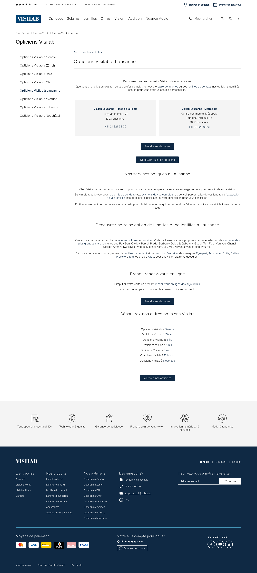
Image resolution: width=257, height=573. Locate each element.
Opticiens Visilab (40, 33)
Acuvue (212, 253)
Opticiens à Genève (94, 479)
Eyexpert (201, 253)
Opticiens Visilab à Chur (36, 82)
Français (204, 462)
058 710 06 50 (133, 486)
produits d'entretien (166, 253)
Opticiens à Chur (92, 495)
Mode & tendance (222, 426)
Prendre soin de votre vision (147, 426)
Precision (121, 257)
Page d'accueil (22, 33)
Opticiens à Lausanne (95, 501)
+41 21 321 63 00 (115, 126)
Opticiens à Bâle (92, 490)
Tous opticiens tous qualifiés (34, 426)
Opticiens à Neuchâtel (95, 518)
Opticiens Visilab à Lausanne (40, 90)
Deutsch (221, 462)
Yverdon (169, 350)
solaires (147, 240)
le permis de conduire (122, 194)
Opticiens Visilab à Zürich (37, 65)
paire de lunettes (168, 86)
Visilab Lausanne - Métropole (199, 109)
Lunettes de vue (54, 479)
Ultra (151, 257)
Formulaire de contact (133, 480)
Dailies (235, 253)
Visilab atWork (23, 484)
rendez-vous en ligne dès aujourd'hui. (178, 284)
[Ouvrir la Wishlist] (231, 18)
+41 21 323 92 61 (199, 127)
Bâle (169, 340)
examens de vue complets (157, 194)
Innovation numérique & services (184, 428)
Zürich (169, 334)
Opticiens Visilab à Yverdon (39, 99)
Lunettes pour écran (57, 495)
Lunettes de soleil (55, 484)
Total (132, 257)
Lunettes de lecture (56, 501)
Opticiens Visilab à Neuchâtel (40, 116)
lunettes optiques (128, 240)
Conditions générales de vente (51, 565)
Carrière (20, 495)
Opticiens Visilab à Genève (38, 57)
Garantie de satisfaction (109, 426)
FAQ (127, 499)
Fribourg (169, 355)
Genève (169, 329)
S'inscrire (230, 481)
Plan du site (76, 565)
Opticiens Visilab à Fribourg (39, 107)
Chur (169, 345)
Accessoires (52, 507)
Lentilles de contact (56, 490)
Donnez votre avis (132, 548)
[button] (222, 18)
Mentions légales (23, 565)
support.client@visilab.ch (138, 493)
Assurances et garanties (59, 512)
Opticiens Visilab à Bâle (36, 74)
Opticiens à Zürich (93, 484)
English (236, 462)
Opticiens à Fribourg (94, 512)
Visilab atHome (23, 490)
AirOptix (224, 253)
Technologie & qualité (72, 426)
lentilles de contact (199, 86)
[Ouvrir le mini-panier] (239, 18)
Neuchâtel (169, 361)
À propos (20, 479)
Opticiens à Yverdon (94, 507)
